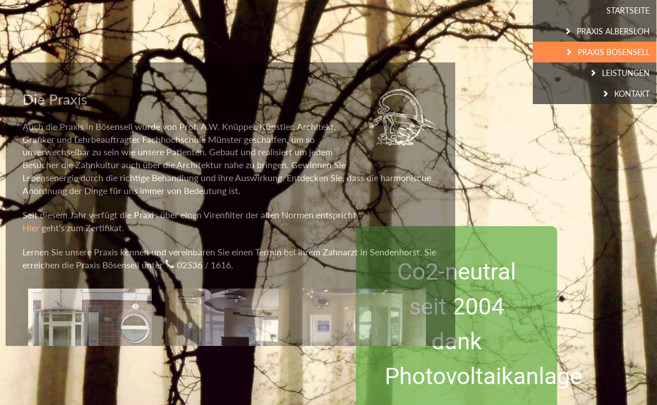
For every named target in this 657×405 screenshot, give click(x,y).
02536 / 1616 (204, 264)
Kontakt (632, 93)
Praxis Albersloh (613, 31)
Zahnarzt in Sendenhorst (371, 251)
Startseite (628, 10)
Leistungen (626, 73)
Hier (30, 227)
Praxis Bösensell (614, 52)
